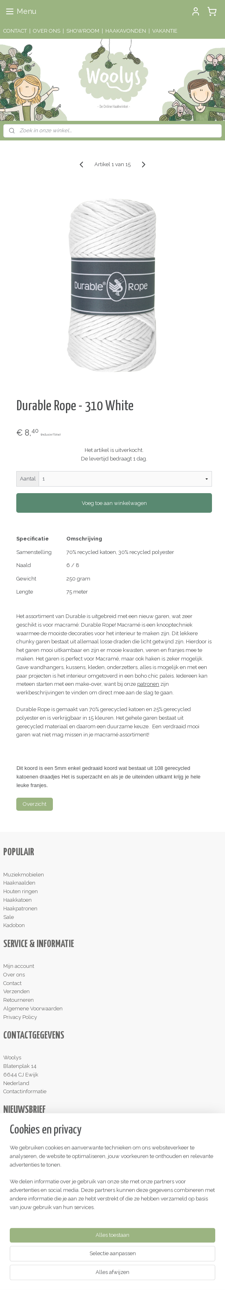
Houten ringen (20, 891)
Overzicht (34, 804)
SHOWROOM (82, 31)
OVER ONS (46, 31)
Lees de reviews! (26, 1192)
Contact (12, 983)
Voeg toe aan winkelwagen (114, 503)
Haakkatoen (17, 900)
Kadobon (14, 925)
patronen (148, 684)
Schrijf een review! (29, 1235)
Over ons (14, 975)
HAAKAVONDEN (125, 31)
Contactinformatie (24, 1091)
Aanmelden (24, 1150)
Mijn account (18, 966)
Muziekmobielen (23, 875)
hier (155, 1192)
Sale (8, 917)
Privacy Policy (20, 1017)
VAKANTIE (164, 31)
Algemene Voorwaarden (33, 1008)
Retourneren (18, 1000)
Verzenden (16, 991)
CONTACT (15, 31)
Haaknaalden (19, 883)
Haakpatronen (20, 908)
